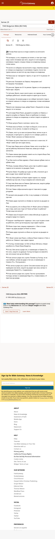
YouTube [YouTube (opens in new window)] (17, 518)
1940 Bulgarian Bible (13, 294)
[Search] (51, 22)
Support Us (18, 429)
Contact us (17, 449)
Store (16, 422)
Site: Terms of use (20, 462)
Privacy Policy (44, 398)
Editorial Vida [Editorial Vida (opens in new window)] (18, 486)
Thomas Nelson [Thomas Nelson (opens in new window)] (19, 489)
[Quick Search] (24, 22)
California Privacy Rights (23, 454)
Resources (13, 34)
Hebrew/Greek (24, 34)
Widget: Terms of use (21, 464)
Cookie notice (18, 459)
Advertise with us (20, 446)
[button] (52, 3)
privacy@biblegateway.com (13, 399)
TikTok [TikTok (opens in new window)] (16, 513)
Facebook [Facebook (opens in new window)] (17, 506)
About (16, 412)
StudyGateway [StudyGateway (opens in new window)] (19, 476)
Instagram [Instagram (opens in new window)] (17, 508)
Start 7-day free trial (11, 311)
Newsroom (17, 427)
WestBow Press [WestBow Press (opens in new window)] (19, 491)
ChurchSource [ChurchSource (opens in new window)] (18, 479)
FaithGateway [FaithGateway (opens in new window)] (18, 474)
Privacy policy (19, 451)
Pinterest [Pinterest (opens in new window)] (17, 511)
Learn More (26, 311)
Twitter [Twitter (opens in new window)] (16, 516)
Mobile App (18, 419)
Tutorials (17, 441)
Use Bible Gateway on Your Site (24, 444)
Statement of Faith (20, 417)
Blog (15, 424)
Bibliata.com (21, 297)
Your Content (36, 34)
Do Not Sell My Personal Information (27, 457)
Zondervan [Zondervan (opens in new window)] (17, 494)
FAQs (15, 439)
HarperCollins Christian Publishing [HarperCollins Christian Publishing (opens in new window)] (25, 481)
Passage (4, 34)
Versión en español (20, 528)
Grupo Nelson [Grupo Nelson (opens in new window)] (18, 484)
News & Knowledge (20, 414)
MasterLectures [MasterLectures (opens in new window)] (19, 496)
